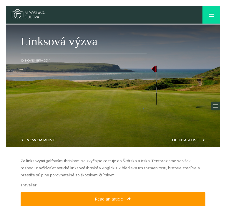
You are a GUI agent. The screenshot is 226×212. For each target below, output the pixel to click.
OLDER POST (186, 140)
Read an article (113, 199)
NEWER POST (40, 140)
